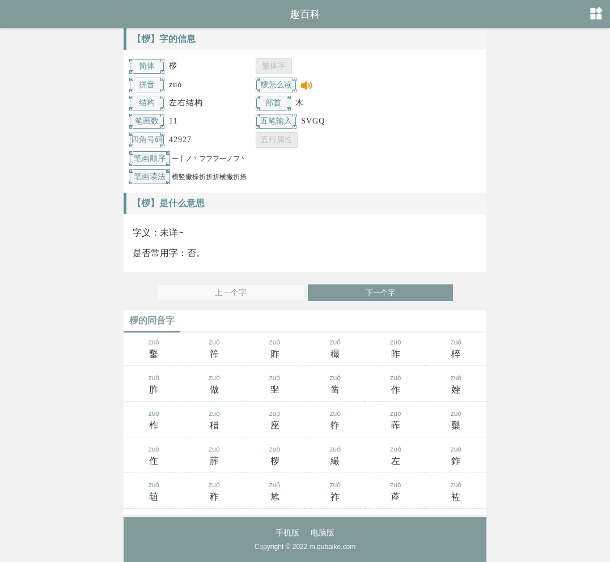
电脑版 (322, 532)
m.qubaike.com (332, 547)
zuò (154, 349)
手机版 (287, 532)
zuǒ (335, 456)
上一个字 (231, 292)
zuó (214, 349)
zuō (335, 349)
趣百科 (305, 14)
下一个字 (380, 292)
